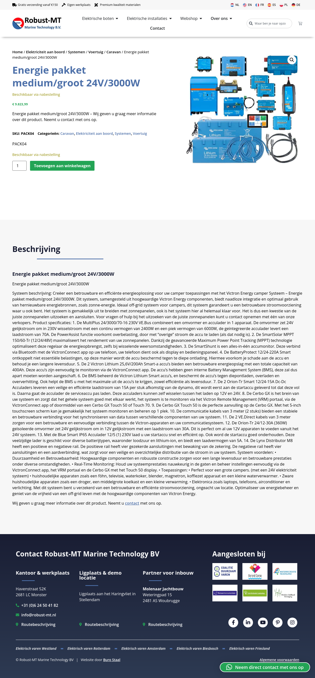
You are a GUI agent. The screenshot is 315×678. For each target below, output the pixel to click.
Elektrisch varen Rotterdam (88, 648)
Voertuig (95, 51)
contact (132, 503)
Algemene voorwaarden (279, 659)
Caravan (113, 51)
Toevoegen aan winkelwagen (62, 165)
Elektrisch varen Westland (36, 648)
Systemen (76, 51)
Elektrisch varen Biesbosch (197, 648)
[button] (291, 59)
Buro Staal (111, 659)
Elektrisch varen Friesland (249, 648)
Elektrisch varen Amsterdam (143, 648)
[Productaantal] (19, 166)
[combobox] (269, 23)
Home (17, 51)
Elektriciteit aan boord (45, 51)
